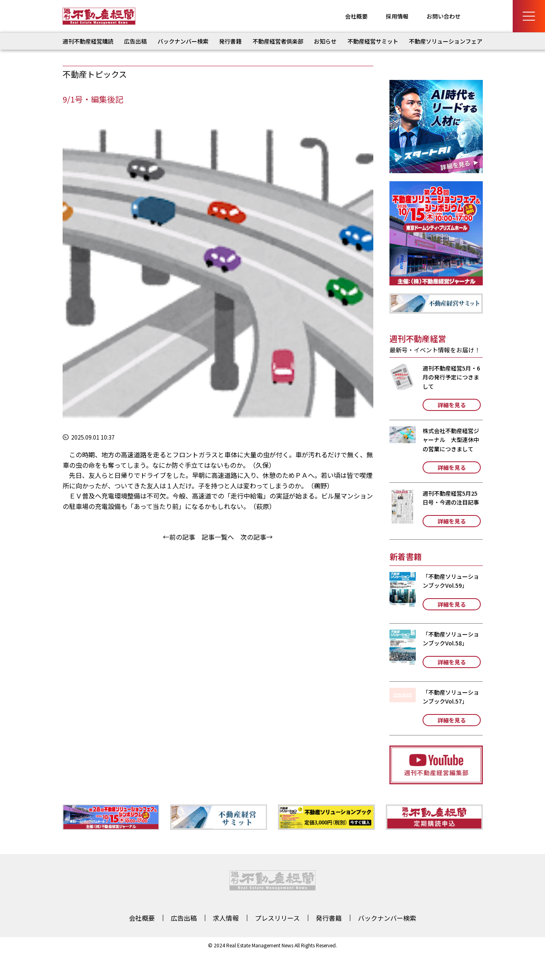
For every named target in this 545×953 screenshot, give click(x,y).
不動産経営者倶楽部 (278, 41)
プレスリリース (277, 918)
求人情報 (226, 918)
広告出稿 (135, 41)
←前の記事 (179, 537)
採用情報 (397, 16)
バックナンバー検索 (183, 41)
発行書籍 (230, 41)
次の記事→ (256, 537)
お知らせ (325, 41)
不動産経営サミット (372, 41)
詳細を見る (452, 405)
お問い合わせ (444, 16)
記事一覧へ (218, 537)
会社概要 (356, 16)
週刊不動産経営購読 (88, 41)
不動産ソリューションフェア (445, 41)
